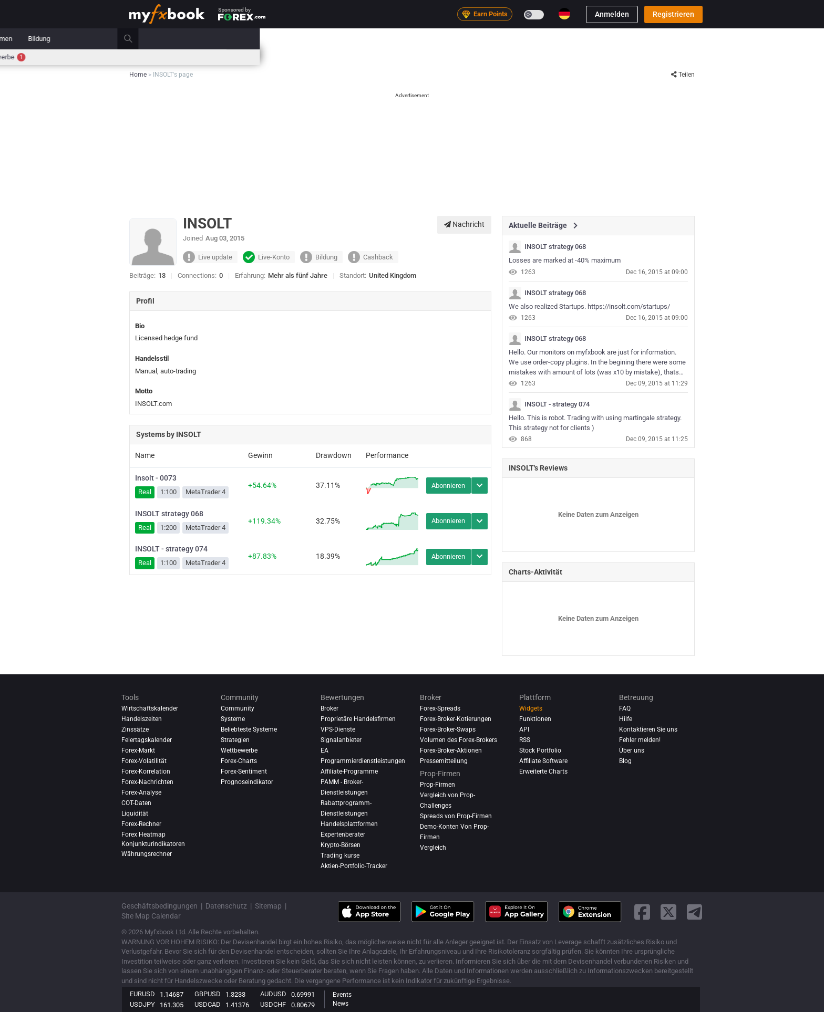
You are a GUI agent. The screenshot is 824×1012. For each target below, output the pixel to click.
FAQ (625, 708)
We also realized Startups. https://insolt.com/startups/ (589, 306)
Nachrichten (222, 39)
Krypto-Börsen (340, 845)
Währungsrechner (146, 854)
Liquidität (134, 813)
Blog (625, 761)
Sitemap (268, 906)
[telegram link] (695, 912)
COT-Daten (136, 803)
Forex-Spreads (440, 708)
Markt (334, 39)
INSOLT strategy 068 (169, 513)
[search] (698, 38)
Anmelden (612, 14)
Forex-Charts (239, 761)
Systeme (371, 39)
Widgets (530, 708)
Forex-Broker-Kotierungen (455, 719)
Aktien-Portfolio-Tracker (354, 866)
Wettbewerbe (564, 57)
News (340, 1003)
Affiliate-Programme (349, 771)
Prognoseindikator (247, 782)
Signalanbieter (341, 740)
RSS (524, 740)
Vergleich (433, 847)
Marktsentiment (353, 57)
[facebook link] (642, 912)
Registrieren (673, 14)
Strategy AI (283, 39)
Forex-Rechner (262, 57)
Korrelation (459, 57)
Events (342, 994)
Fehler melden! (640, 740)
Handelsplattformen (349, 824)
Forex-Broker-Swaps (448, 729)
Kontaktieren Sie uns (648, 729)
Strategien (235, 740)
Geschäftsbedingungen (159, 906)
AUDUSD (273, 994)
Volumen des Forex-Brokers (458, 740)
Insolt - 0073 (156, 478)
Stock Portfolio (540, 750)
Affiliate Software (543, 761)
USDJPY (142, 1004)
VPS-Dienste (338, 729)
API (524, 729)
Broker (514, 39)
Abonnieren (448, 485)
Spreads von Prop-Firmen (456, 816)
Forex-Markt (138, 750)
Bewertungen (469, 39)
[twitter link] (668, 912)
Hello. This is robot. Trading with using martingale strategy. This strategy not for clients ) (595, 423)
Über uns (631, 750)
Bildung (603, 39)
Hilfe (625, 719)
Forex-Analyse (141, 792)
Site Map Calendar (151, 916)
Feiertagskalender (146, 740)
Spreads (306, 57)
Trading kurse (340, 855)
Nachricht (464, 224)
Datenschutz (226, 906)
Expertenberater (343, 834)
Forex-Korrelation (145, 771)
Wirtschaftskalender (159, 57)
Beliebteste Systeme (249, 729)
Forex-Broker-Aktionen (451, 750)
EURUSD (142, 994)
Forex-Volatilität (144, 761)
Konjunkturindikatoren (153, 844)
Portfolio (175, 39)
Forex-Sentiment (244, 771)
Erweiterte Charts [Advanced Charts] (543, 771)
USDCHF (273, 1004)
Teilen (683, 74)
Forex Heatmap (409, 57)
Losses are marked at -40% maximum (565, 260)
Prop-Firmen (558, 39)
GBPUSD (207, 994)
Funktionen (535, 719)
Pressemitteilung (444, 761)
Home (138, 39)
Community (417, 39)
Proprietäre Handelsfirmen (358, 719)
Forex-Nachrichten (147, 782)
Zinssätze (215, 57)
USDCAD (207, 1004)
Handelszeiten (507, 57)
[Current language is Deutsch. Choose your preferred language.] (564, 13)
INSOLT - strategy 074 (171, 549)
